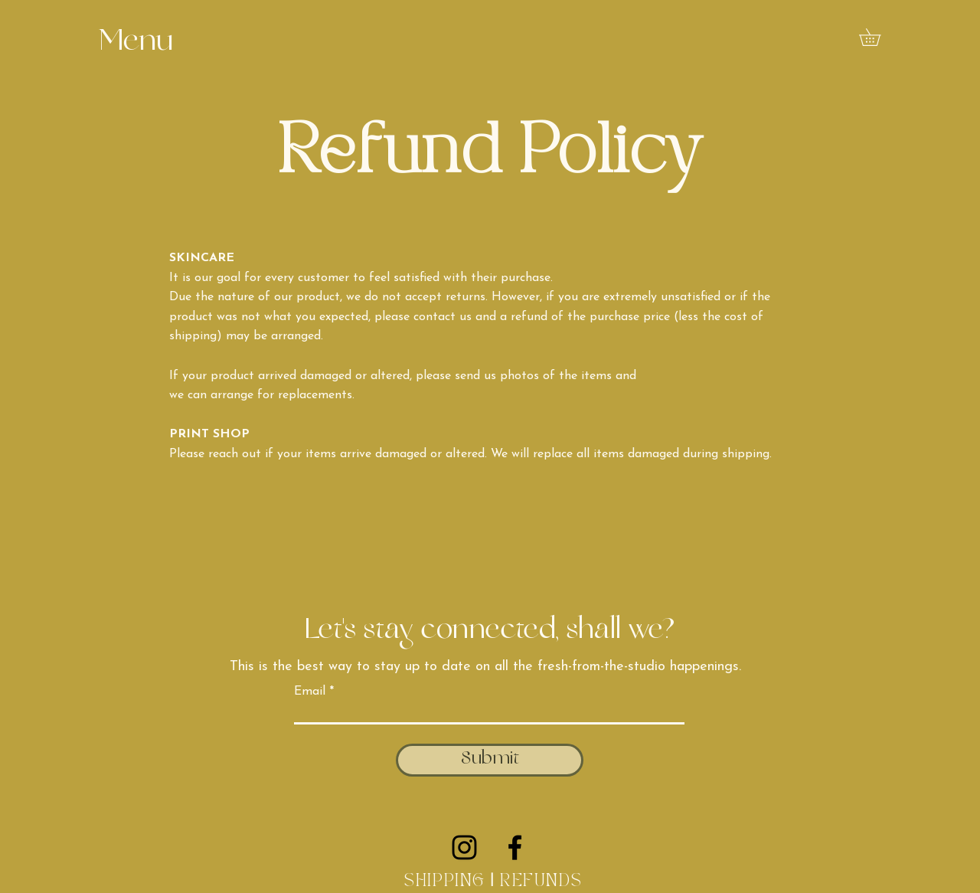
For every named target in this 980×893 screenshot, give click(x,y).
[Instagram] (464, 847)
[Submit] (489, 760)
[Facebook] (514, 847)
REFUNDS (544, 881)
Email (309, 691)
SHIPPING (444, 881)
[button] (135, 43)
